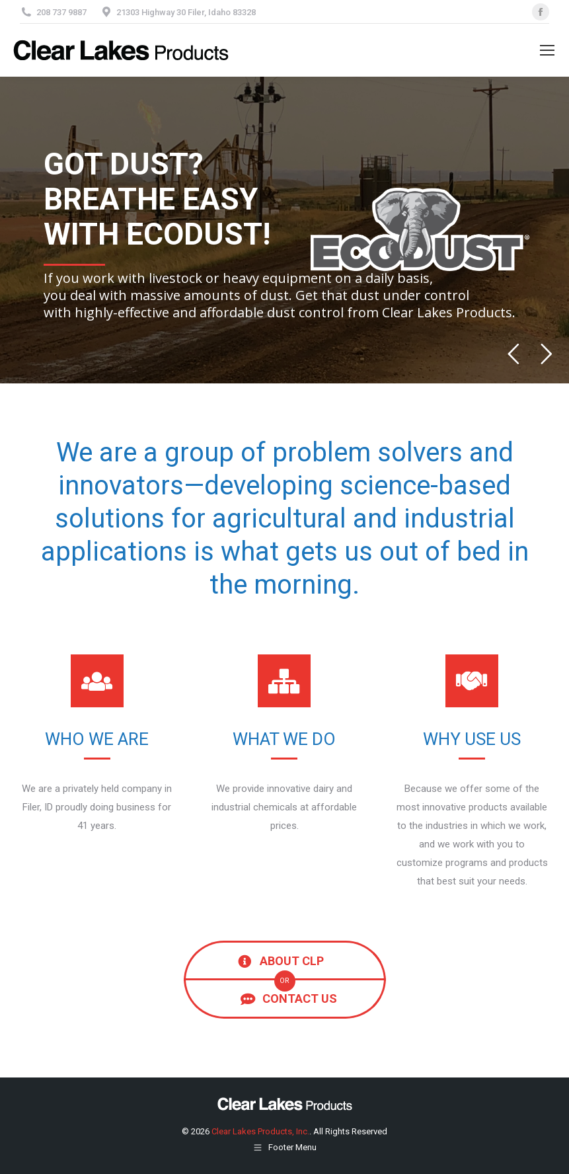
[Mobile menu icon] (547, 50)
